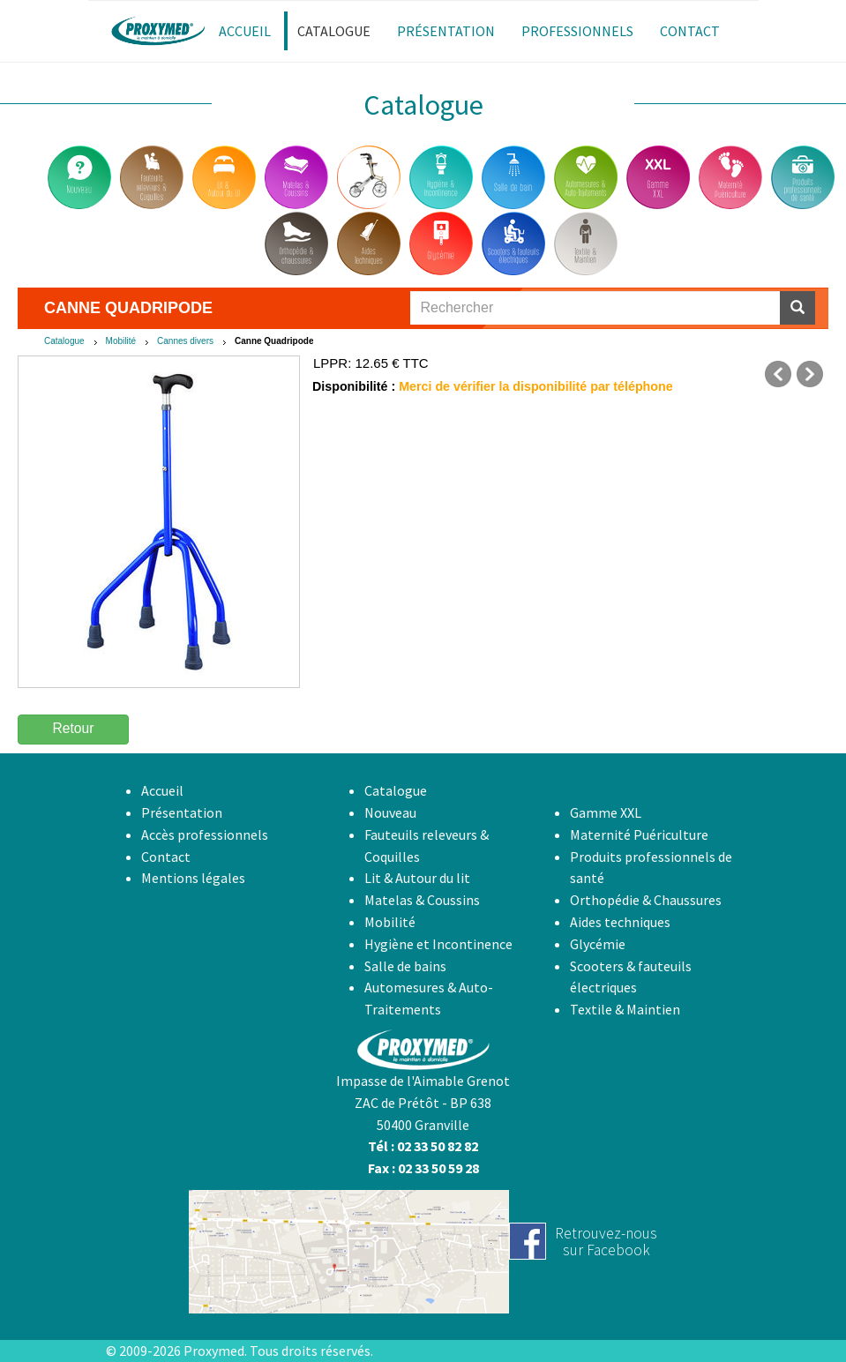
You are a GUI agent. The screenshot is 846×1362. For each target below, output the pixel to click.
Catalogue (64, 341)
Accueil (162, 790)
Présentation (181, 812)
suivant (810, 374)
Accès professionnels (204, 834)
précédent (778, 374)
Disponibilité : (353, 386)
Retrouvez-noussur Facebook (606, 1242)
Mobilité (121, 341)
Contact (166, 856)
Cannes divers (185, 341)
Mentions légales (193, 878)
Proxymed (213, 1350)
